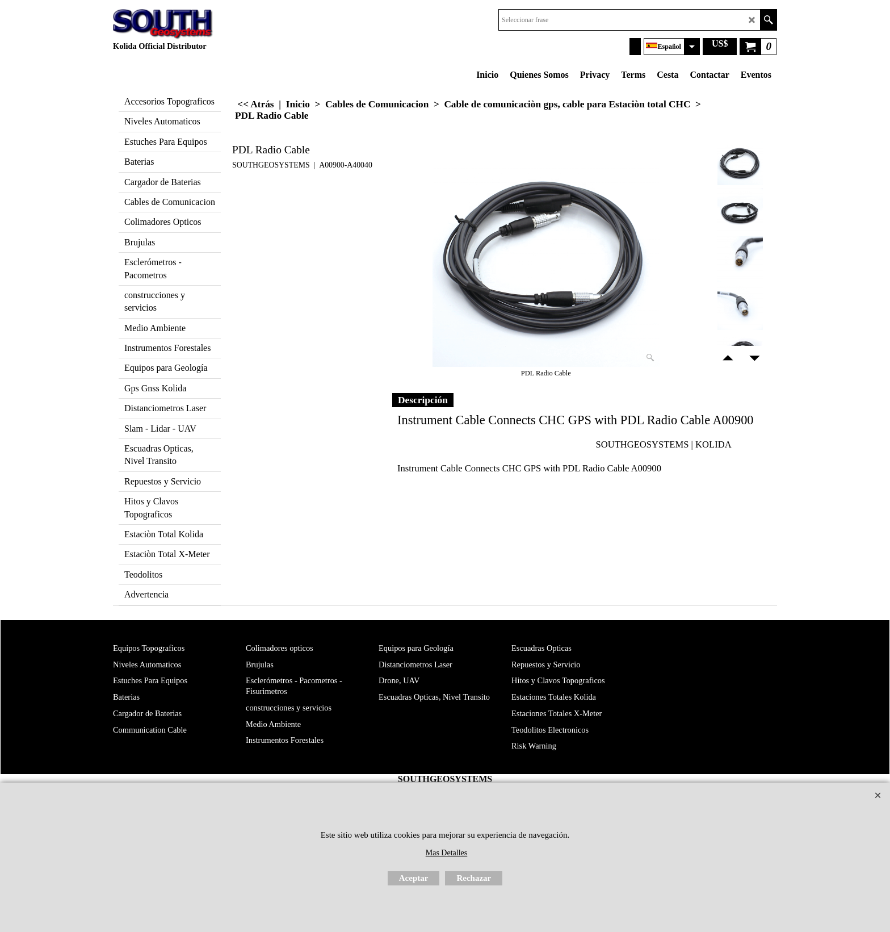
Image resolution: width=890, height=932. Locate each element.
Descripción (423, 400)
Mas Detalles (446, 853)
